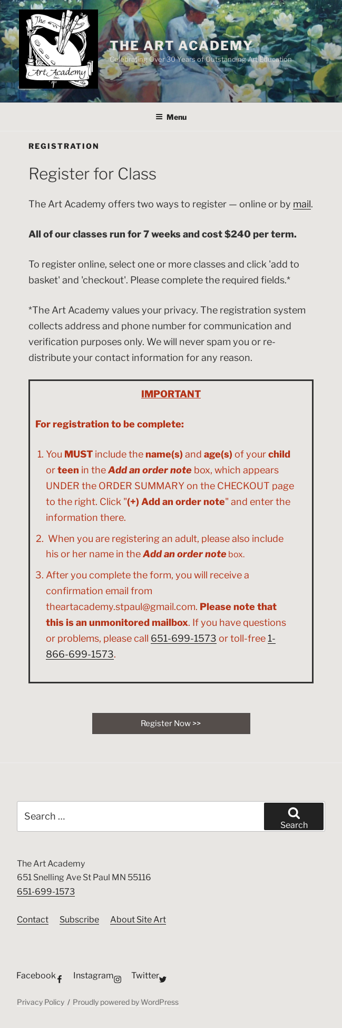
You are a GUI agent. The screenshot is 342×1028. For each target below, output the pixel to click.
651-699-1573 (184, 638)
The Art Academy (181, 45)
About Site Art (138, 920)
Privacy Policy (40, 1001)
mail (302, 204)
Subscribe (79, 920)
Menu (171, 116)
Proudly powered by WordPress (126, 1001)
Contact (32, 920)
